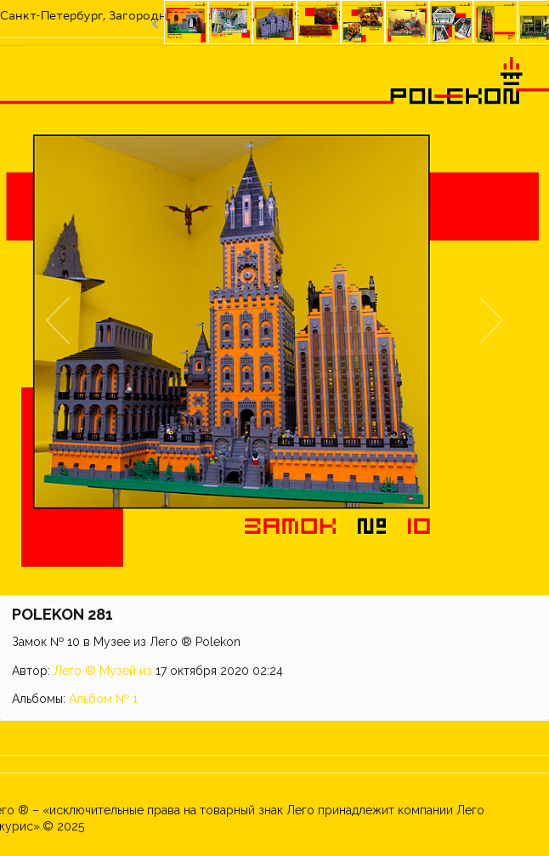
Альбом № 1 (103, 699)
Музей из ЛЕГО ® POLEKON (167, 826)
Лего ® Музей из (103, 670)
